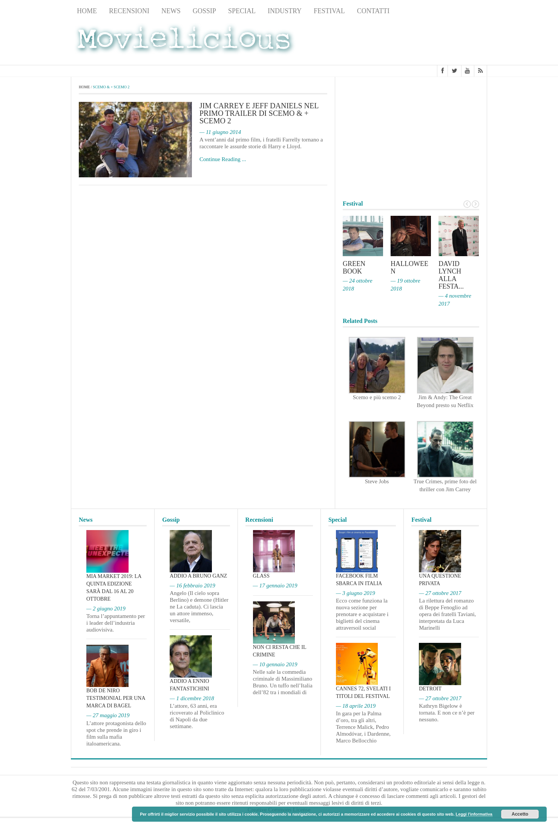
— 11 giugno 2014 (220, 132)
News (171, 11)
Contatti (373, 11)
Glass (261, 576)
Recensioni (129, 11)
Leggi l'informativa (474, 814)
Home (87, 11)
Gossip (204, 11)
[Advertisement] (426, 42)
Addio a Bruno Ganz (198, 576)
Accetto (520, 814)
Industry (285, 11)
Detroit (430, 689)
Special (242, 11)
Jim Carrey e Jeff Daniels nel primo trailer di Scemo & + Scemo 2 (259, 113)
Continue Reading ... (222, 159)
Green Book (354, 267)
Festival (329, 11)
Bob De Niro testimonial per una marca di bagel (115, 698)
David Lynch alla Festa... (451, 275)
